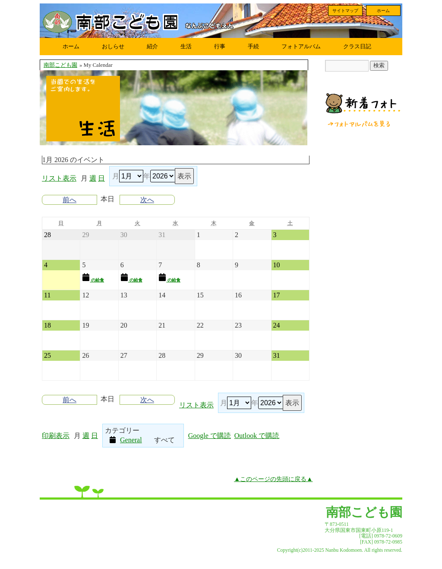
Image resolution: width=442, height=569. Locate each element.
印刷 (55, 435)
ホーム (383, 10)
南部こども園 (60, 65)
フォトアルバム (301, 46)
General (125, 440)
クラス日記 (357, 46)
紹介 (152, 46)
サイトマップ (345, 10)
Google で (209, 435)
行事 (219, 46)
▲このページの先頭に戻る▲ (273, 478)
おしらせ (113, 46)
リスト (59, 178)
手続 (253, 46)
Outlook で (256, 435)
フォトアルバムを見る (360, 123)
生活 (186, 46)
